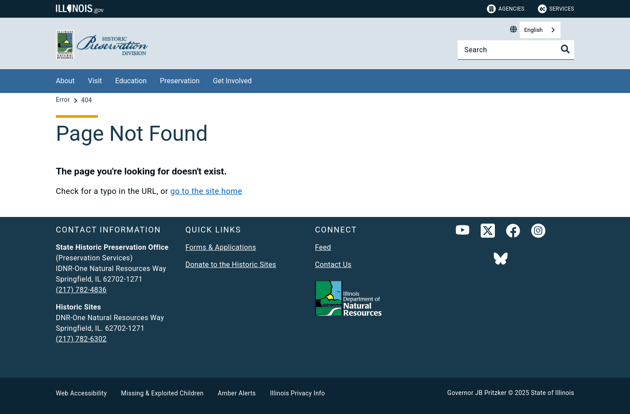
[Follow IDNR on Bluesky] (501, 259)
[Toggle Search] (565, 49)
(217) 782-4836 (81, 290)
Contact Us (333, 264)
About (65, 81)
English (533, 30)
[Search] (516, 49)
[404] (86, 100)
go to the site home (206, 191)
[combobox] (540, 30)
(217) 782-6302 (81, 339)
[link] (488, 232)
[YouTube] (462, 232)
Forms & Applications (221, 247)
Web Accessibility (81, 393)
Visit (95, 81)
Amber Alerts (237, 393)
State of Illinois (552, 392)
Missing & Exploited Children (162, 393)
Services (556, 8)
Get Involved (232, 81)
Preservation (180, 81)
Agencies (506, 8)
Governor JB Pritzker (477, 392)
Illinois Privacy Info (297, 393)
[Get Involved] (258, 79)
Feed (323, 247)
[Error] (64, 100)
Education (131, 81)
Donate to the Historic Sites (231, 264)
